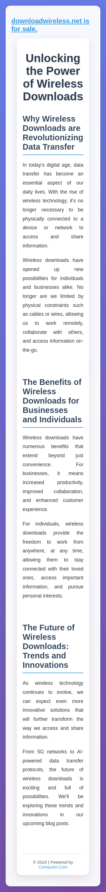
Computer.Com (52, 867)
